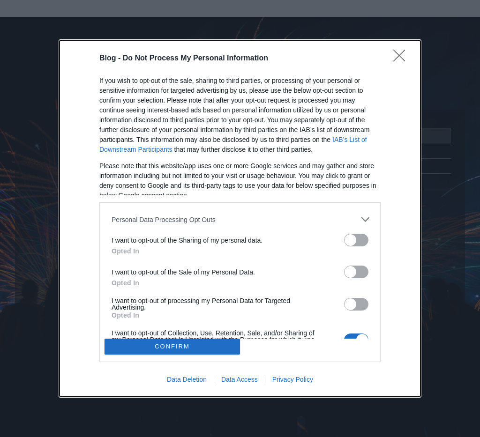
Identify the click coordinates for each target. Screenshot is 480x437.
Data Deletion (187, 379)
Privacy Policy (292, 379)
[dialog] (240, 218)
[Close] (402, 58)
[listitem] (240, 219)
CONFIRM (172, 346)
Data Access (239, 379)
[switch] (356, 240)
